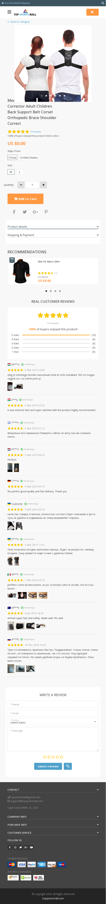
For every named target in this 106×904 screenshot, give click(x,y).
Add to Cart (25, 199)
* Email (14, 713)
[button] (41, 96)
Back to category (19, 21)
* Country (14, 720)
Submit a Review (48, 766)
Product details (17, 227)
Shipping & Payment (21, 235)
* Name (14, 704)
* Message (16, 730)
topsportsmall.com (53, 898)
